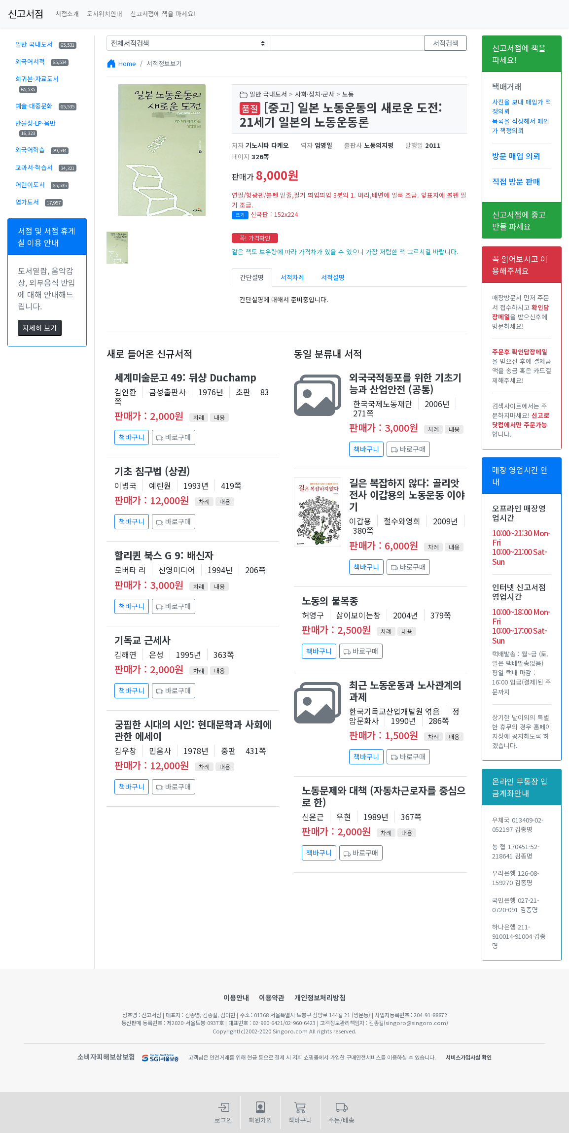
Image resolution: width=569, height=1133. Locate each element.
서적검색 (446, 43)
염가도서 (39, 201)
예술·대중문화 (45, 105)
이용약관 (271, 997)
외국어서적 (42, 61)
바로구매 (173, 437)
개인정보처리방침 (320, 997)
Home (127, 63)
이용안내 (236, 997)
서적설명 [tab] (333, 277)
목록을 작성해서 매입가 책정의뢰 (520, 125)
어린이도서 (42, 184)
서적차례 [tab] (292, 277)
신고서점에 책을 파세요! (162, 13)
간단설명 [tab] (252, 277)
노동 (348, 94)
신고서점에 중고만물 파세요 (519, 220)
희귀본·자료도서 (37, 83)
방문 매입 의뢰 (516, 156)
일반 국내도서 (45, 44)
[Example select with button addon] (189, 43)
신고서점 (25, 13)
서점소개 (67, 13)
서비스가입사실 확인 (469, 1057)
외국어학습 (42, 149)
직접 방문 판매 (516, 181)
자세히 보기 (40, 328)
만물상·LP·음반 (35, 127)
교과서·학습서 (45, 167)
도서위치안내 (104, 13)
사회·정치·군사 (314, 94)
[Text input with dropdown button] (348, 43)
